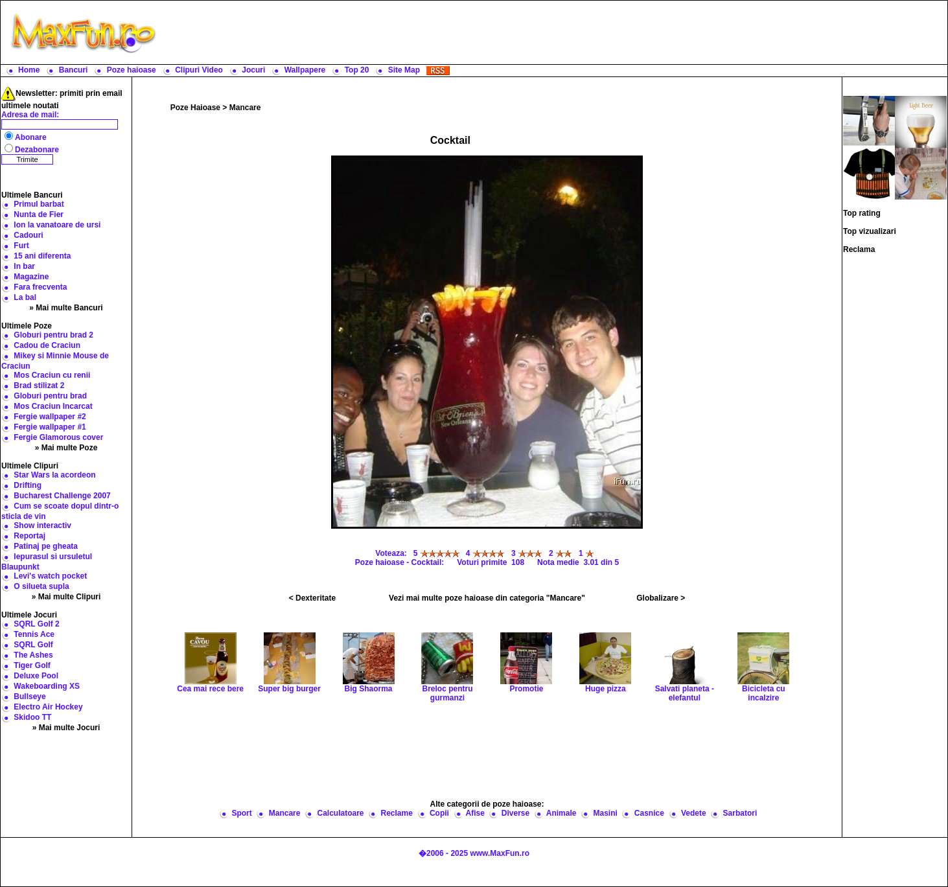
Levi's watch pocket (50, 576)
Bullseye (29, 696)
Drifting (27, 485)
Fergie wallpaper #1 (50, 427)
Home (29, 70)
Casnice (649, 813)
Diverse (515, 813)
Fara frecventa (40, 287)
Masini (605, 813)
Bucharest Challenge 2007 (62, 495)
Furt (21, 245)
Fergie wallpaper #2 (50, 416)
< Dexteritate (312, 598)
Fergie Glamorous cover (58, 437)
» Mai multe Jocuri (66, 727)
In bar (24, 266)
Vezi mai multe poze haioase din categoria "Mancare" (487, 598)
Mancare (245, 107)
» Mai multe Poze (66, 447)
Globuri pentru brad (50, 395)
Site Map (404, 70)
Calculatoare (340, 813)
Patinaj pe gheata (46, 546)
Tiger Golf (32, 665)
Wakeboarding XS (47, 686)
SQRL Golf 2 (36, 623)
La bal (25, 297)
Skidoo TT (32, 717)
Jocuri (253, 70)
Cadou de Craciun (47, 345)
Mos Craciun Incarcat (53, 406)
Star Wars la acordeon (54, 474)
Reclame (397, 813)
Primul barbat (39, 204)
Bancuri (73, 70)
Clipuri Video (199, 70)
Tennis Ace (34, 634)
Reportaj (29, 535)
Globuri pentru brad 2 (53, 335)
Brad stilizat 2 (39, 385)
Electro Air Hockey (48, 706)
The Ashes (33, 655)
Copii (439, 813)
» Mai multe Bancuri (65, 307)
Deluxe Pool (36, 675)
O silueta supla (41, 586)
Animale (561, 813)
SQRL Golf (33, 644)
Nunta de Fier (39, 214)
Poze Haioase (195, 107)
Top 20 (357, 70)
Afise (474, 813)
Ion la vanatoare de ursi (57, 224)
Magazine (31, 276)
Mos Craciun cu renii (52, 375)
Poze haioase (131, 70)
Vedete (693, 813)
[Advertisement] (555, 32)
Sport (241, 813)
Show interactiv (42, 525)
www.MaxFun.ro (499, 853)
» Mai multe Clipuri (66, 596)
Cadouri (28, 235)
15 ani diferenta (42, 255)
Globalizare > (660, 598)
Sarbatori (740, 813)
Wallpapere (305, 70)
